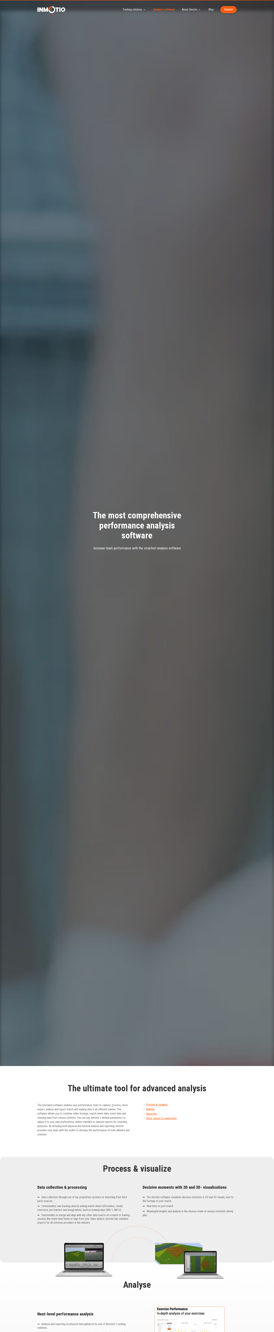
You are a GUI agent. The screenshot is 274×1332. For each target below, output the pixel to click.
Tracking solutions (134, 9)
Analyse (150, 1109)
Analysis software (164, 9)
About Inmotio (191, 9)
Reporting (151, 1114)
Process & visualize (157, 1104)
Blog (210, 9)
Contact (228, 9)
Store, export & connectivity (161, 1118)
